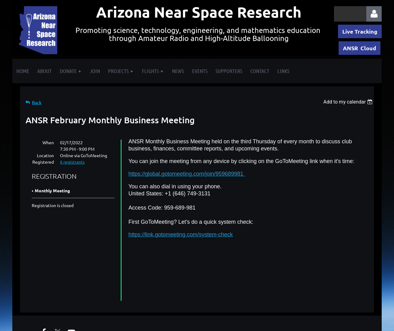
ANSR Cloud (359, 47)
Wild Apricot (308, 323)
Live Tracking (359, 31)
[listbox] (348, 102)
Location (45, 155)
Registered (43, 162)
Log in (374, 14)
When (48, 142)
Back (37, 102)
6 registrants (72, 162)
